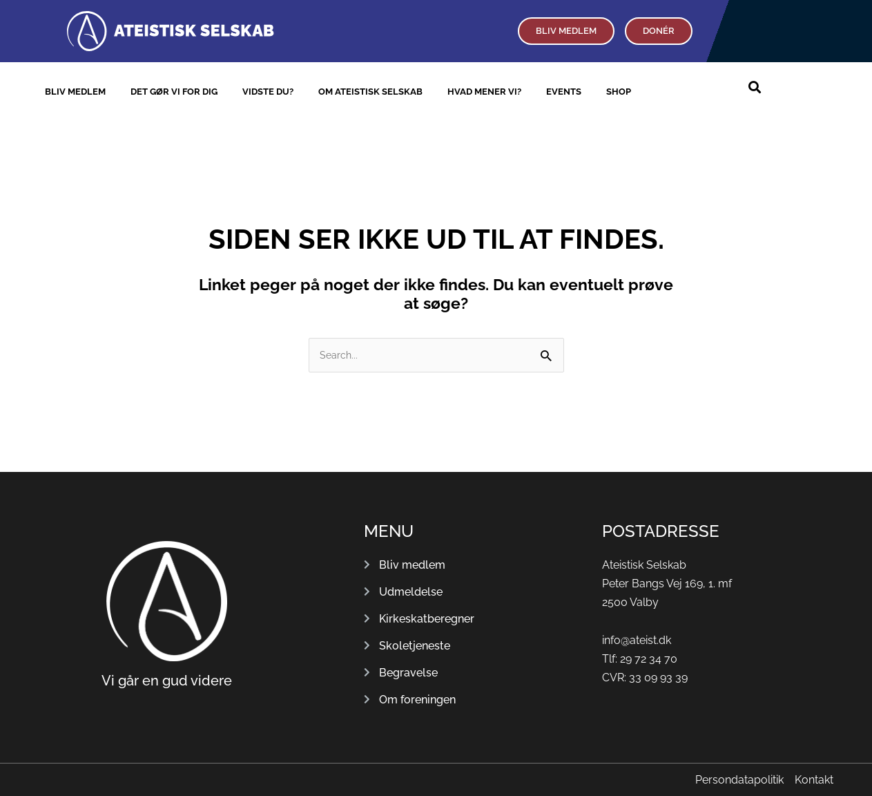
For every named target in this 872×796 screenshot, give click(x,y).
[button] (754, 87)
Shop (618, 91)
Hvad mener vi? (484, 91)
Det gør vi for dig (173, 91)
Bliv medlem (75, 91)
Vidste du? (267, 91)
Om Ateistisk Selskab (370, 91)
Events (563, 91)
